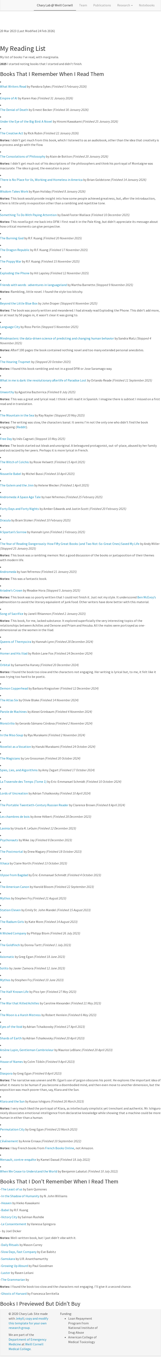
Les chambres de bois (15, 816)
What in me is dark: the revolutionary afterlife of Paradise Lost (43, 380)
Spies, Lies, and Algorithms (19, 770)
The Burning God (12, 238)
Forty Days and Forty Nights (19, 509)
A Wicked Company (13, 933)
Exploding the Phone (14, 273)
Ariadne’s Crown (11, 590)
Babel (5, 1210)
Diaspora (6, 1073)
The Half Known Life (14, 992)
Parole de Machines (13, 712)
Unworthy (7, 392)
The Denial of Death (14, 110)
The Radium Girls (12, 922)
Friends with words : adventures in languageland (33, 285)
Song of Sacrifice (11, 614)
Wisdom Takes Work (14, 191)
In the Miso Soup (11, 735)
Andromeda (8, 572)
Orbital (5, 665)
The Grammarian (13, 1279)
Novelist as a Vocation (15, 746)
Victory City (9, 1217)
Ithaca (4, 863)
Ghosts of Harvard (14, 1293)
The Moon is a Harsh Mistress (20, 1015)
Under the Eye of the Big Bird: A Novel (26, 121)
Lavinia (5, 828)
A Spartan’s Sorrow (13, 532)
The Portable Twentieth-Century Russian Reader (34, 805)
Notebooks (147, 5)
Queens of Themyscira (15, 642)
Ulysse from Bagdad (14, 875)
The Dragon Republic (14, 250)
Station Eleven (10, 910)
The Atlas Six (9, 700)
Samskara (8, 1259)
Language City (10, 327)
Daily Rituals (10, 1245)
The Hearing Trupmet (15, 362)
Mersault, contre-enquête (18, 1159)
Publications (102, 5)
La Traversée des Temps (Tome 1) (23, 781)
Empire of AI (8, 98)
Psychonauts (9, 840)
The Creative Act (11, 133)
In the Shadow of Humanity (20, 1196)
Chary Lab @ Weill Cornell (55, 5)
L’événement (9, 1141)
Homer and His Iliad (13, 653)
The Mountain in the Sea (17, 415)
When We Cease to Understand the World (28, 1171)
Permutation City (12, 1129)
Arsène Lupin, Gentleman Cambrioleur (27, 1050)
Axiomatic (7, 957)
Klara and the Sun (12, 1101)
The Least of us (11, 1189)
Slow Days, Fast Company (18, 1252)
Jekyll (20, 1318)
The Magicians (10, 758)
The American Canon (14, 887)
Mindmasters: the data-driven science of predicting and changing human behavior (57, 338)
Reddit (21, 427)
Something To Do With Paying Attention (28, 215)
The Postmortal (11, 851)
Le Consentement (13, 1224)
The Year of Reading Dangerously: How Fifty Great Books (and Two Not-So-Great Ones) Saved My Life (69, 544)
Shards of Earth (11, 1038)
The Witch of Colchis (14, 462)
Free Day (6, 439)
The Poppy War (10, 261)
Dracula (5, 520)
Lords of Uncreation (14, 793)
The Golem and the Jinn (17, 485)
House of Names (11, 1062)
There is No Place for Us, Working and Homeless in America (41, 180)
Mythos (5, 898)
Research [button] (125, 5)
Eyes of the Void (11, 1027)
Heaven (6, 1203)
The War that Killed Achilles (19, 1003)
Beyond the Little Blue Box (18, 303)
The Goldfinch (10, 945)
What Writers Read (13, 86)
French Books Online (59, 1148)
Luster (5, 1273)
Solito (4, 968)
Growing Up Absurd (14, 1266)
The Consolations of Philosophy (22, 156)
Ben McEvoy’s (146, 597)
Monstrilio (7, 723)
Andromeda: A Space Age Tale (20, 497)
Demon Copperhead (14, 688)
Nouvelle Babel (10, 474)
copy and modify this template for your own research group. (28, 1323)
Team (83, 5)
